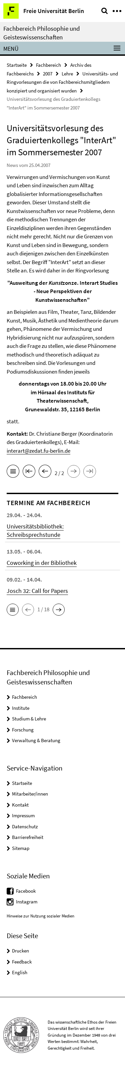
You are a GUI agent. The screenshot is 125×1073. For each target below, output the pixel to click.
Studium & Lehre (29, 718)
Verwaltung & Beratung (36, 740)
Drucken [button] (20, 950)
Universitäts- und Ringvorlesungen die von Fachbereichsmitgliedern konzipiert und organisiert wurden (62, 82)
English (19, 972)
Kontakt (20, 805)
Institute (20, 708)
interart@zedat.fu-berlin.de (38, 450)
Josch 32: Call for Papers (37, 591)
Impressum (23, 815)
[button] (13, 609)
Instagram (26, 901)
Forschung (23, 729)
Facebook (26, 891)
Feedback (22, 961)
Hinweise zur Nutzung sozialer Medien (40, 916)
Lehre (67, 73)
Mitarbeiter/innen (30, 794)
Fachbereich (48, 65)
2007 (47, 73)
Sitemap (20, 848)
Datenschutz (25, 826)
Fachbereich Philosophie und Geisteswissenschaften (41, 32)
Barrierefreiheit (27, 837)
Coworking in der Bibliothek (42, 563)
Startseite (17, 65)
